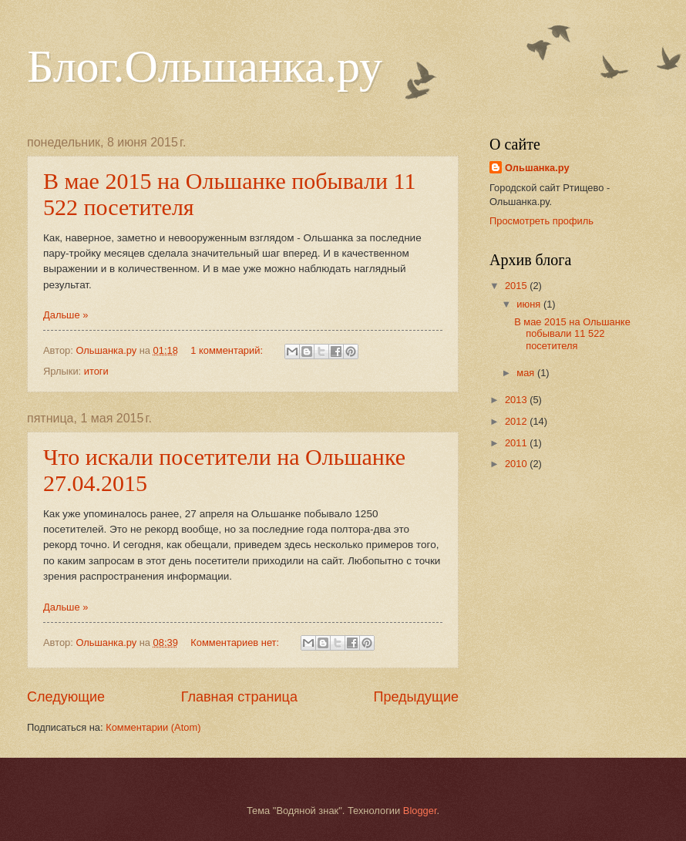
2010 (517, 463)
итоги (96, 371)
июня (529, 304)
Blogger (420, 810)
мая (526, 372)
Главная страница (239, 697)
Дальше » (65, 315)
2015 (517, 285)
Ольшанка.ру (537, 167)
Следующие (66, 697)
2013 (517, 399)
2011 (517, 443)
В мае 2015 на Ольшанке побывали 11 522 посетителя (572, 334)
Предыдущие (416, 697)
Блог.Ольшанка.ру (204, 66)
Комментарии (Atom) (153, 727)
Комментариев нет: (235, 642)
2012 (517, 421)
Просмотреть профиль (541, 221)
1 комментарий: (227, 350)
